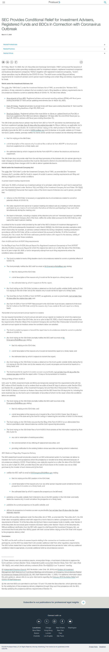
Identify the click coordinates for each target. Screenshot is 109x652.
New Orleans (60, 628)
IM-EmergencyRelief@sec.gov (55, 266)
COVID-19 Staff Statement (11, 580)
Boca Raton (37, 630)
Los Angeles (48, 636)
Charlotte (36, 636)
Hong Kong (48, 630)
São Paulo (60, 636)
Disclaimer (102, 647)
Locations (37, 628)
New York (60, 630)
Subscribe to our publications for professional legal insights (51, 603)
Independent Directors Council (15, 570)
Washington (72, 628)
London (48, 633)
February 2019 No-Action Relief (64, 577)
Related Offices (8, 53)
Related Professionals (10, 44)
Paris (60, 633)
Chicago (48, 628)
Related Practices (9, 49)
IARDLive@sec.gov (38, 130)
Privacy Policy (93, 647)
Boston (36, 633)
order (7, 88)
